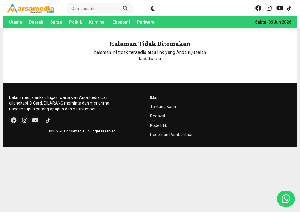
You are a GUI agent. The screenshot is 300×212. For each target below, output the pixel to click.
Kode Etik (158, 125)
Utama (15, 22)
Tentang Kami (163, 106)
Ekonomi (121, 22)
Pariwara (146, 22)
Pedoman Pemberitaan (172, 134)
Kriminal (97, 22)
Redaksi (157, 116)
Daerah (36, 22)
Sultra (56, 22)
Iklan (154, 97)
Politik (75, 22)
